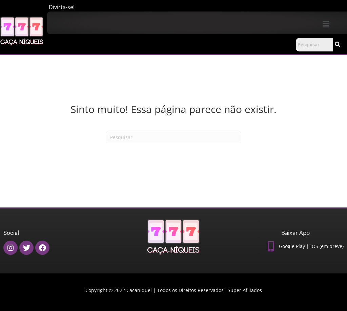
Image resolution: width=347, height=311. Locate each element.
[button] (325, 24)
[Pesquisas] (173, 137)
